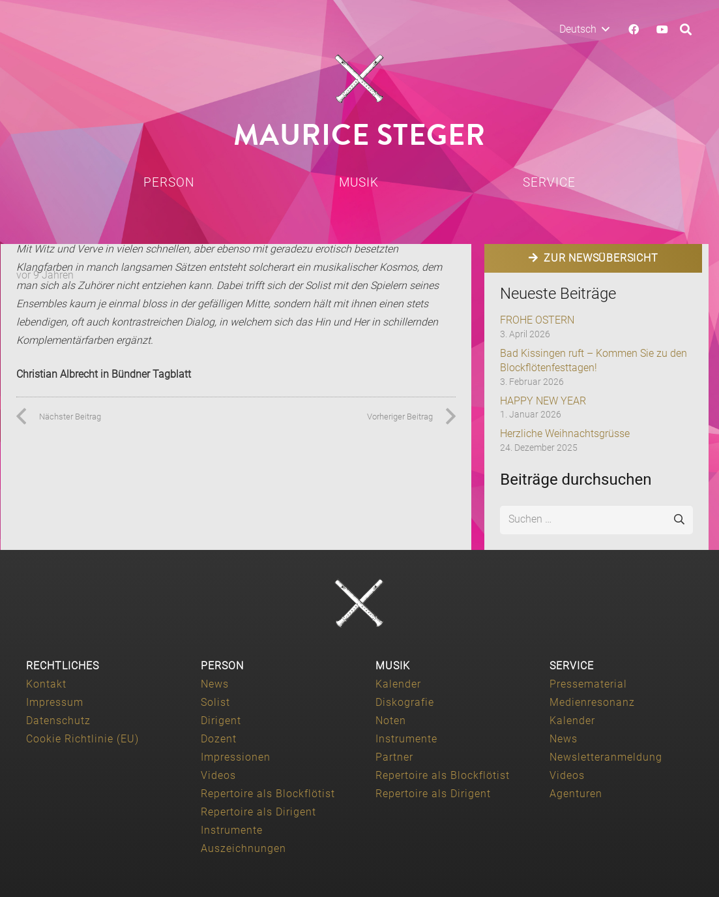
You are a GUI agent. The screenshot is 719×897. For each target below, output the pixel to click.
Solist (215, 702)
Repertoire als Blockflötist (268, 793)
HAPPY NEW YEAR (543, 401)
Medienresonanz (592, 702)
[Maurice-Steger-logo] (359, 79)
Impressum (54, 702)
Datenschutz (58, 720)
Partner (394, 757)
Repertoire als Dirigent (258, 812)
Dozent (219, 739)
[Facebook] (633, 29)
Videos (218, 775)
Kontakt (46, 684)
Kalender (398, 684)
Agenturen (576, 793)
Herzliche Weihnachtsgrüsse (565, 433)
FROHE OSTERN (537, 320)
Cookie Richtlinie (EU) (82, 739)
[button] (584, 29)
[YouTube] (662, 29)
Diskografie (404, 702)
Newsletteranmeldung (606, 757)
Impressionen (236, 757)
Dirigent (221, 720)
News (215, 684)
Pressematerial (588, 684)
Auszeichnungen (243, 848)
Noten (390, 720)
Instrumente (232, 830)
